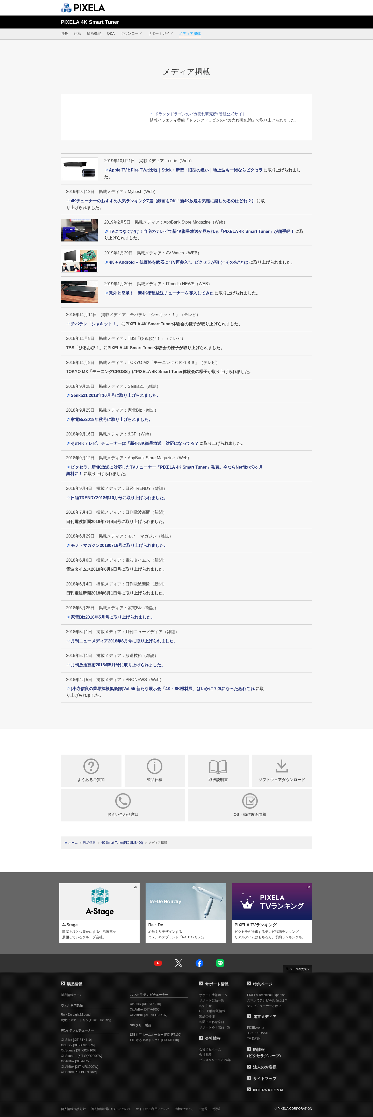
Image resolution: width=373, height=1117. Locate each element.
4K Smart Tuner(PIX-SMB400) (122, 842)
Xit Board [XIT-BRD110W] (79, 1072)
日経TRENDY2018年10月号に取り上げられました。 (119, 498)
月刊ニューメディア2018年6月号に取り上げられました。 (124, 641)
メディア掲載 (190, 33)
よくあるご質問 (91, 770)
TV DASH (254, 1038)
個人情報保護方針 (73, 1109)
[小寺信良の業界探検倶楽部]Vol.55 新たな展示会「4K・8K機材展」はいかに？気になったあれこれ (163, 688)
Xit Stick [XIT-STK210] (145, 1004)
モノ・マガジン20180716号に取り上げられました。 (119, 545)
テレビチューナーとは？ (264, 1006)
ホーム (73, 842)
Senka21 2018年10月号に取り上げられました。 (116, 395)
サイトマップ (261, 1078)
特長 (64, 33)
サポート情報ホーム (213, 995)
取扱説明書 (218, 770)
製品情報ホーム (72, 995)
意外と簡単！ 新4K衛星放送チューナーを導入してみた (161, 293)
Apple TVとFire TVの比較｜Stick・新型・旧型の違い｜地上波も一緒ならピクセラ (186, 170)
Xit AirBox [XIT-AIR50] (76, 1061)
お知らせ (205, 1006)
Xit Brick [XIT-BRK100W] (78, 1045)
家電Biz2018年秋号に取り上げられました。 (112, 419)
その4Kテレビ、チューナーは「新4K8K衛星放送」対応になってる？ (134, 443)
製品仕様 (155, 770)
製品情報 (89, 842)
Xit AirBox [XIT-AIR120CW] (79, 1067)
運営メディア (261, 1016)
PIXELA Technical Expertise (266, 995)
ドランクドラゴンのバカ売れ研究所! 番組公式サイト (200, 114)
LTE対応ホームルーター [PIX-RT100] (155, 1034)
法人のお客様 (261, 1067)
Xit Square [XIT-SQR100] (78, 1050)
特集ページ (259, 984)
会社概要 (205, 1054)
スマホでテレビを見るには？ (267, 1000)
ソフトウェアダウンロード (282, 770)
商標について (184, 1109)
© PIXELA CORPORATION (293, 1109)
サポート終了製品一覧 (214, 1027)
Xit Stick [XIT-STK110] (76, 1040)
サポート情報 (213, 984)
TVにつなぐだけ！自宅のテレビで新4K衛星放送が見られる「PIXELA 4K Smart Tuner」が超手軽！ (202, 231)
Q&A (111, 33)
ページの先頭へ (300, 969)
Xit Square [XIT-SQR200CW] (81, 1056)
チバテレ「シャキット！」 (95, 324)
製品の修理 (207, 1016)
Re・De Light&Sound (76, 1014)
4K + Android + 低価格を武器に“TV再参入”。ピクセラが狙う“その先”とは (178, 262)
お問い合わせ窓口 (123, 805)
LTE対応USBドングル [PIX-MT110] (154, 1040)
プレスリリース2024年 (215, 1060)
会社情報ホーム (210, 1049)
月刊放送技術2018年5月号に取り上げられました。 (118, 665)
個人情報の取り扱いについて (111, 1109)
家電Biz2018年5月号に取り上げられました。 (113, 617)
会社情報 (210, 1038)
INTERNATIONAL (265, 1090)
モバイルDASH (257, 1033)
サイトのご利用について (153, 1109)
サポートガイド (160, 33)
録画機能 (94, 33)
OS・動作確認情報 (250, 805)
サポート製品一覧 (211, 1000)
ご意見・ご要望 (209, 1109)
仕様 (77, 33)
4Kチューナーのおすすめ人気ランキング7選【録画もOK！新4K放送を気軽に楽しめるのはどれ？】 (163, 201)
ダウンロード (131, 33)
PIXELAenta (255, 1027)
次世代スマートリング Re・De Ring (86, 1020)
